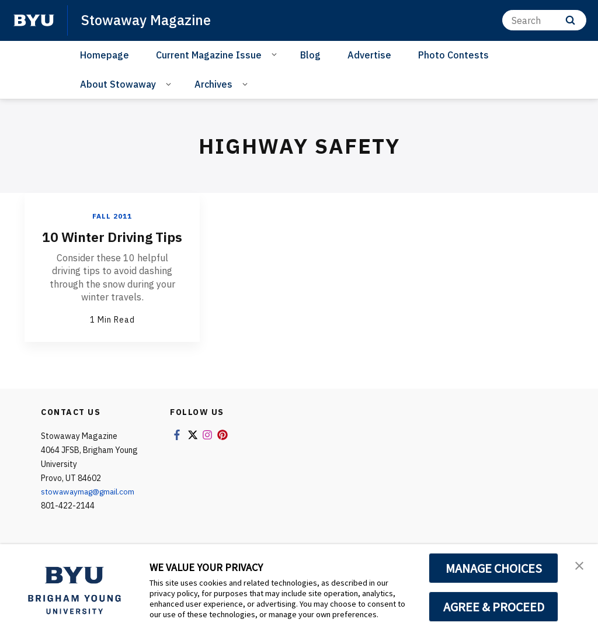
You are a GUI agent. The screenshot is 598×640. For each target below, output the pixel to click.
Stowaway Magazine (147, 20)
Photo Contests (453, 55)
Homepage (104, 55)
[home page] (33, 20)
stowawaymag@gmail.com (91, 509)
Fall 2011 (112, 216)
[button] (578, 565)
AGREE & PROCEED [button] (493, 607)
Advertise (369, 55)
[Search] (544, 20)
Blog (310, 55)
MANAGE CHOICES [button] (494, 568)
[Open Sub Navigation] (276, 54)
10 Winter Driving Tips (112, 245)
